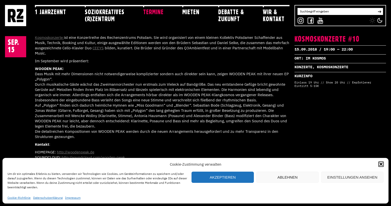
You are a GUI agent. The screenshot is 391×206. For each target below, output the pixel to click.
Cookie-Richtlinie (19, 198)
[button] (381, 164)
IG (299, 19)
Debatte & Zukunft (231, 15)
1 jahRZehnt (50, 12)
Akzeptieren (223, 177)
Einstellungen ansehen (352, 177)
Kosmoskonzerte (49, 37)
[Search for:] (336, 11)
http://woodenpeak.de (75, 152)
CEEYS (98, 48)
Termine (153, 12)
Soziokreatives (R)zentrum (104, 15)
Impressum (73, 198)
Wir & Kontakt (274, 15)
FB (309, 19)
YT (319, 19)
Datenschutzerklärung (48, 198)
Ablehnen (288, 177)
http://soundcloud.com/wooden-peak (93, 157)
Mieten (190, 12)
